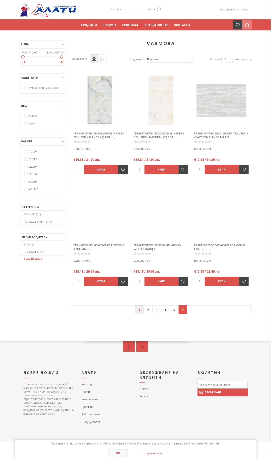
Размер (26, 141)
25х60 (33, 166)
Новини (86, 392)
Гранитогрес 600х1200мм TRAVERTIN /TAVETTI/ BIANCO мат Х (221, 135)
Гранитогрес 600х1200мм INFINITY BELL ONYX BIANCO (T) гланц (99, 135)
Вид (24, 106)
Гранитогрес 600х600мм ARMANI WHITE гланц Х (158, 247)
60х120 (33, 189)
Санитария (29, 77)
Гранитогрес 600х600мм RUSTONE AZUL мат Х (99, 247)
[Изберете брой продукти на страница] (229, 59)
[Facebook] (129, 346)
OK (118, 453)
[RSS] (142, 346)
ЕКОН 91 (29, 244)
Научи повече (153, 453)
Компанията (89, 399)
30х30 (33, 174)
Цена (25, 44)
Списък (102, 58)
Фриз (32, 123)
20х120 (33, 159)
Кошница (87, 384)
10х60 (33, 151)
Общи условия (91, 422)
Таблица (94, 58)
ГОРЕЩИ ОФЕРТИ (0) (38, 221)
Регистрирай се (229, 9)
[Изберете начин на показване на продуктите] (170, 59)
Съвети (144, 389)
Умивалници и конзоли (44, 88)
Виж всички (33, 259)
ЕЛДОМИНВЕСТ (34, 252)
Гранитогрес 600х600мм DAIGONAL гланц (220, 247)
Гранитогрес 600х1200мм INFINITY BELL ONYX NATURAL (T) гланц (159, 135)
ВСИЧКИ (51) (32, 214)
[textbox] (127, 9)
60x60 (33, 181)
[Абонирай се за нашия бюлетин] (222, 384)
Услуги (143, 396)
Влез (245, 9)
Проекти (87, 407)
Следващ (183, 309)
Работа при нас (91, 414)
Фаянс (33, 116)
